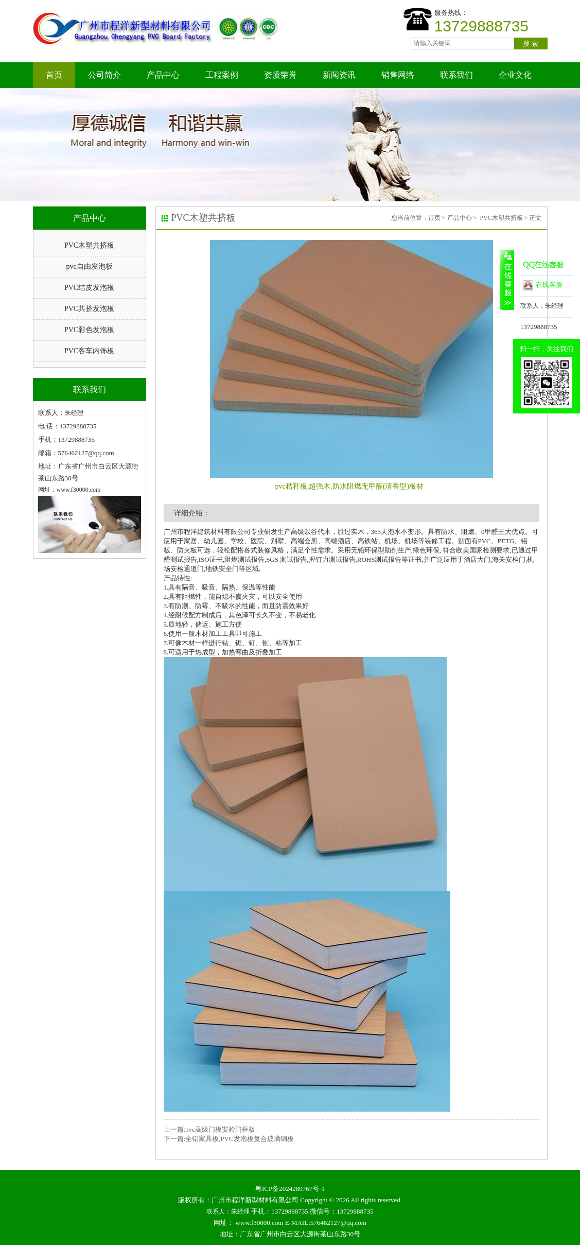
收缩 (507, 279)
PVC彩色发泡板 (89, 330)
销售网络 (397, 75)
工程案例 (221, 75)
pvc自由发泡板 (89, 266)
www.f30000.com (259, 1222)
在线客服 (543, 285)
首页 (54, 75)
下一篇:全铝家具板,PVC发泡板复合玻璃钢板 (229, 1139)
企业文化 (515, 75)
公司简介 (104, 75)
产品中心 (163, 75)
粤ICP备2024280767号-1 (290, 1188)
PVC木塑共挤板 (89, 245)
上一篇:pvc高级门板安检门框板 (209, 1129)
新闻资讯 (339, 75)
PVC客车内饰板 (89, 351)
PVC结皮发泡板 (89, 287)
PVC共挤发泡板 (89, 309)
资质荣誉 (280, 75)
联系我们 (456, 75)
